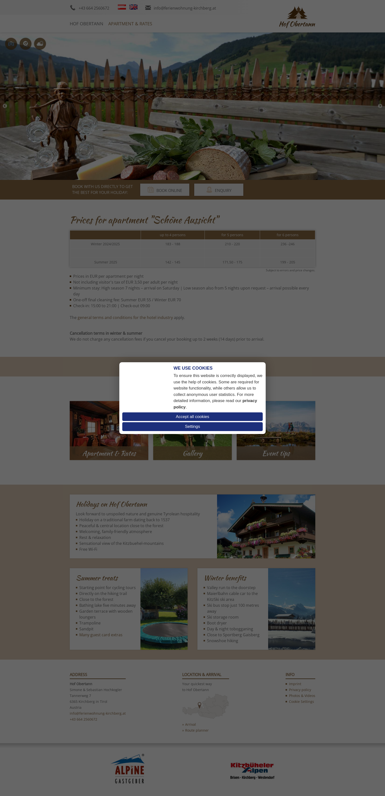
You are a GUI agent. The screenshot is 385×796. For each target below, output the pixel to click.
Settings (192, 426)
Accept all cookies (192, 416)
